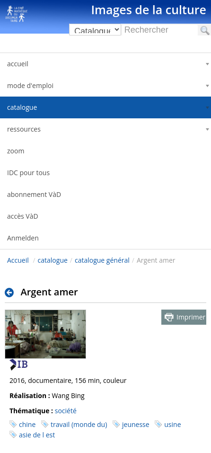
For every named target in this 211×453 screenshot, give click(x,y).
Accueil (18, 260)
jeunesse (135, 424)
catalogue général (102, 260)
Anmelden (23, 237)
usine (172, 424)
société (66, 410)
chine (27, 424)
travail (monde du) (79, 424)
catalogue (53, 260)
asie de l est (37, 434)
